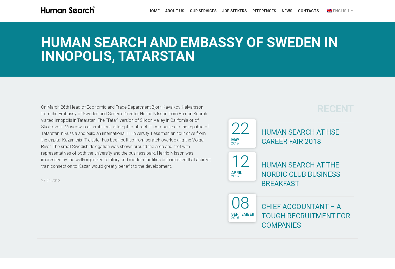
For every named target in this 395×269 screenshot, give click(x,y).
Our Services (203, 11)
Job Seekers (234, 11)
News (287, 11)
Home (154, 11)
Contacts (308, 11)
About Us (174, 11)
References (264, 11)
